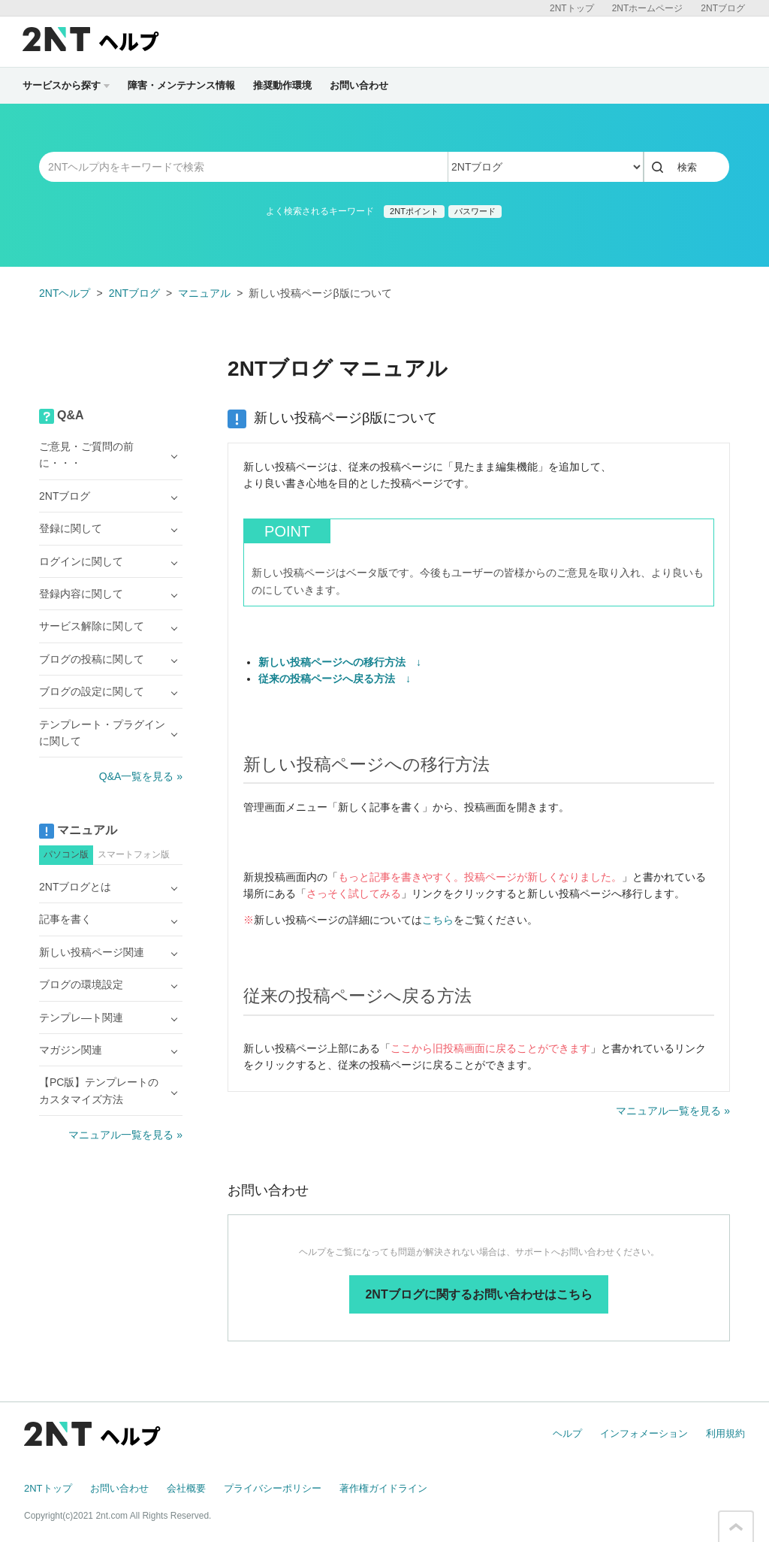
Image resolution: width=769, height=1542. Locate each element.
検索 (687, 167)
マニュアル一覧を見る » (673, 1111)
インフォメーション (644, 1433)
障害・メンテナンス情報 (181, 85)
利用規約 (725, 1433)
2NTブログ (723, 8)
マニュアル (204, 293)
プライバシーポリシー (272, 1488)
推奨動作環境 (282, 85)
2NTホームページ (647, 8)
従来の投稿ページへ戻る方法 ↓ (334, 679)
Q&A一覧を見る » (140, 776)
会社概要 (186, 1488)
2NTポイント (414, 211)
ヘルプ (567, 1433)
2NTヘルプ (64, 293)
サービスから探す (66, 85)
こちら (438, 920)
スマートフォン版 (134, 854)
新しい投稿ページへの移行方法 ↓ (339, 662)
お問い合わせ (359, 85)
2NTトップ (572, 8)
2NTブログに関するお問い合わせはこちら (478, 1294)
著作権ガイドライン (383, 1488)
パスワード (475, 211)
